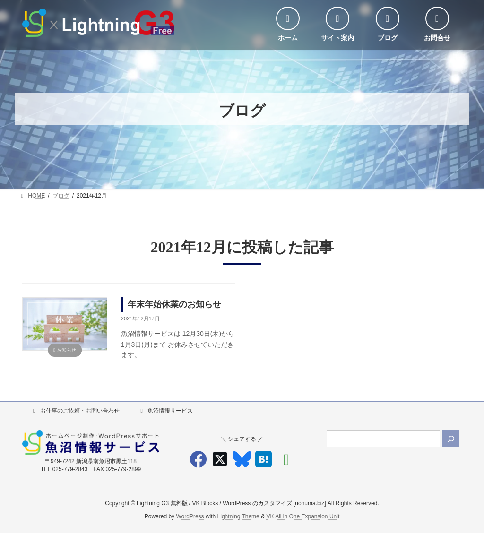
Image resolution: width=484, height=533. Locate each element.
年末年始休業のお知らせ (174, 304)
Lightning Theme (238, 517)
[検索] (450, 438)
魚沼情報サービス (165, 410)
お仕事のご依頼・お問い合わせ (75, 410)
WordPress (190, 517)
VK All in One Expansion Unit (302, 517)
